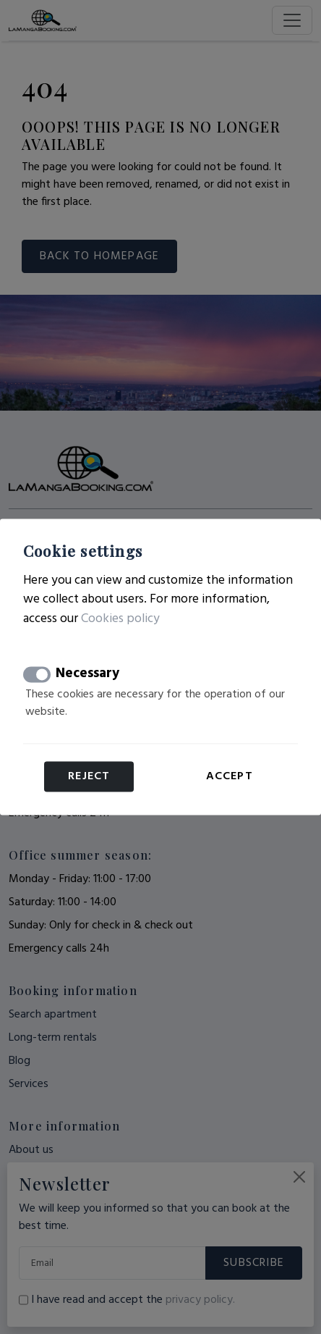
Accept (229, 777)
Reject (89, 777)
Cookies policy (120, 618)
